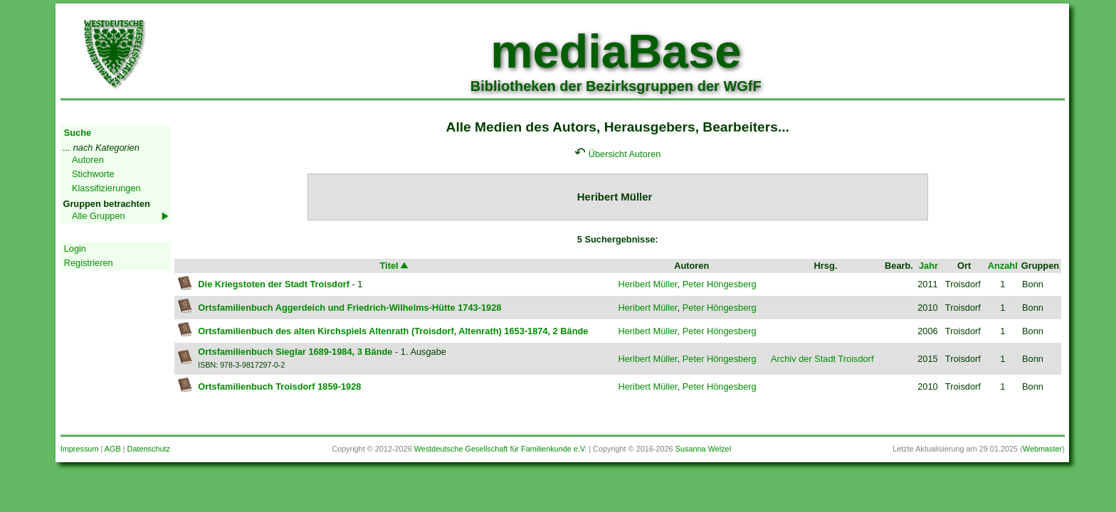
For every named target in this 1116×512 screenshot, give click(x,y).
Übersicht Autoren (625, 154)
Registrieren (88, 262)
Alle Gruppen (98, 215)
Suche (77, 132)
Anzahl (1003, 265)
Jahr (928, 265)
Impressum (79, 448)
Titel (395, 265)
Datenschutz (148, 448)
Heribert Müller (647, 284)
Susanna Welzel (703, 448)
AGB (113, 448)
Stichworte (93, 174)
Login (75, 248)
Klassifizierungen (106, 188)
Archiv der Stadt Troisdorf (822, 358)
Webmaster (1042, 448)
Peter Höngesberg (720, 284)
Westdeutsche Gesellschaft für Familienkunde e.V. (500, 448)
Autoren (88, 159)
